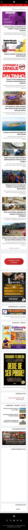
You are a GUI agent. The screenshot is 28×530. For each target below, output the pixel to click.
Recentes (17, 405)
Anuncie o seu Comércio (14, 261)
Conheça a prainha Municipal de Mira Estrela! (14, 133)
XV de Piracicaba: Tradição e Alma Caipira (11, 409)
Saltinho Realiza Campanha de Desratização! (15, 55)
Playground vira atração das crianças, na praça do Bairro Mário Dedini (16, 187)
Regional (11, 5)
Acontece (4, 5)
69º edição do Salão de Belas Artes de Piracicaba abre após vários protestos (15, 108)
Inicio (25, 5)
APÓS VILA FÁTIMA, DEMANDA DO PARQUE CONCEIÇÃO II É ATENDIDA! (15, 214)
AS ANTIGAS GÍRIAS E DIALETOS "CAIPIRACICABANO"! (11, 415)
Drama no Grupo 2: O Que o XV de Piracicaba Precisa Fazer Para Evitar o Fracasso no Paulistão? (14, 441)
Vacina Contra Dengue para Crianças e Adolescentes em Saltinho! (16, 81)
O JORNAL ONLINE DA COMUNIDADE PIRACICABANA (16, 526)
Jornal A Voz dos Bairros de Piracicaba (16, 398)
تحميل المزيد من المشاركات (14, 248)
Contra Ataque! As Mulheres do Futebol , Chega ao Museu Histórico (15, 29)
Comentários (9, 405)
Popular (23, 405)
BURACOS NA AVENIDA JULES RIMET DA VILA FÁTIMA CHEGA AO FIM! (14, 239)
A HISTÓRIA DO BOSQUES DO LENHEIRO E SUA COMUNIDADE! (11, 421)
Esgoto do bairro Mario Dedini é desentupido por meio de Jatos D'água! (15, 159)
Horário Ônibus (18, 5)
